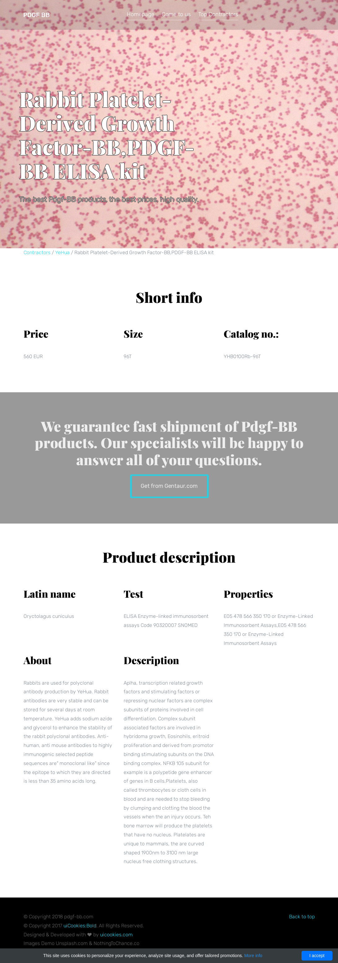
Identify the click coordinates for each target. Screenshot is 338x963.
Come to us (176, 14)
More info (253, 955)
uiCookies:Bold (80, 926)
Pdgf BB (36, 15)
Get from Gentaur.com (169, 485)
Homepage (140, 14)
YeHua (62, 252)
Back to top (302, 917)
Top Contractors (218, 14)
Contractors (37, 252)
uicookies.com (116, 935)
